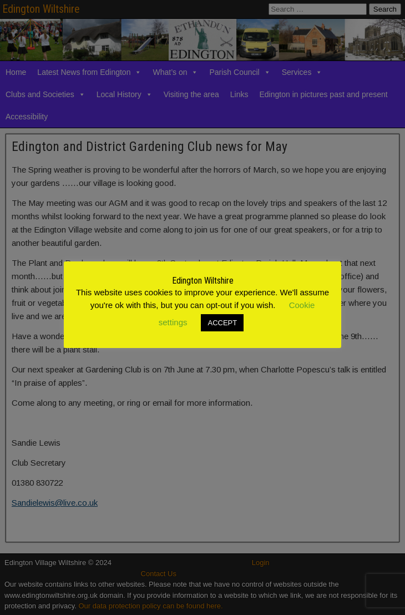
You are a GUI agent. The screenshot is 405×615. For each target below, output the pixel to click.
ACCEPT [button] (222, 323)
